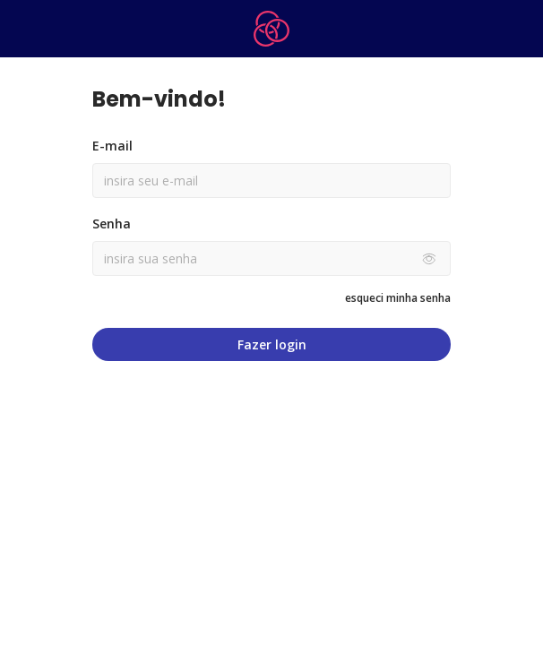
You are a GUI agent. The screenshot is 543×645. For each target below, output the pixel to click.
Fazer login (271, 344)
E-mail (112, 145)
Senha (111, 223)
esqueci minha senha (398, 297)
